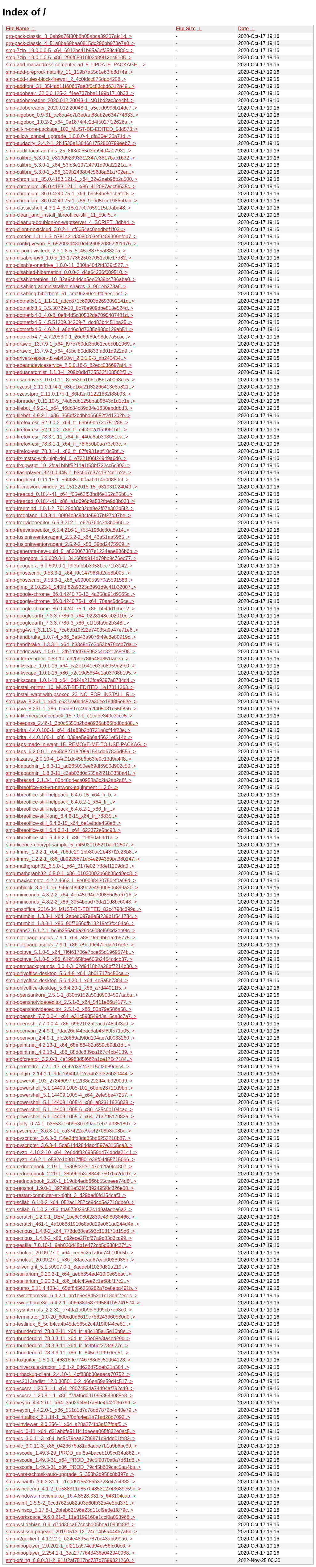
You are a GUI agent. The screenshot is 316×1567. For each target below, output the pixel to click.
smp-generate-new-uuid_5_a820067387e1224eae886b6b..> (72, 551)
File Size (186, 28)
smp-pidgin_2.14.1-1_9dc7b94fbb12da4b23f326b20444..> (69, 1073)
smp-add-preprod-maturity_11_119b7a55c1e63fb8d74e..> (69, 72)
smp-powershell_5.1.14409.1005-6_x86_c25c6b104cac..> (69, 1109)
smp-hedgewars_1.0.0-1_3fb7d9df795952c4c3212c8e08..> (70, 651)
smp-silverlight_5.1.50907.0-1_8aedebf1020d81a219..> (66, 1267)
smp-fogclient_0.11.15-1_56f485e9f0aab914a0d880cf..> (67, 479)
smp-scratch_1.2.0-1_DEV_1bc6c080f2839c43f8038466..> (70, 1217)
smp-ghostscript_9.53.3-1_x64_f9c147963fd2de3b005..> (68, 573)
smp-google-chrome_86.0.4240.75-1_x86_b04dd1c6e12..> (70, 608)
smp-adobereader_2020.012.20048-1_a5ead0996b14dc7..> (71, 107)
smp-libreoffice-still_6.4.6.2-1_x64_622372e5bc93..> (63, 830)
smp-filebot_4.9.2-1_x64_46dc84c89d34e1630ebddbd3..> (69, 408)
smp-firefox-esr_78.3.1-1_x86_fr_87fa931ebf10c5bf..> (65, 451)
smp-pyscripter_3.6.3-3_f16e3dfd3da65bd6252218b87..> (68, 1138)
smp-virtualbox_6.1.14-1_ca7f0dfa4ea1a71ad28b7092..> (68, 1417)
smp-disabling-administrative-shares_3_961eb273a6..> (66, 286)
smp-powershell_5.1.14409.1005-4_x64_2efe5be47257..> (69, 1095)
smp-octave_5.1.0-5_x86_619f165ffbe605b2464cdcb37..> (69, 959)
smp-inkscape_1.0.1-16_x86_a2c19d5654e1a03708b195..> (71, 672)
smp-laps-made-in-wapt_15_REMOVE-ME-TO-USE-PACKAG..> (76, 744)
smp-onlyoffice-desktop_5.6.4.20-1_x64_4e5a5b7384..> (67, 980)
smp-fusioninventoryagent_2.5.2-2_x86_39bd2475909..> (68, 544)
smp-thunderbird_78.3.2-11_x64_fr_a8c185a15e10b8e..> (68, 1331)
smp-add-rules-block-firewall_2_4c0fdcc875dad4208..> (66, 79)
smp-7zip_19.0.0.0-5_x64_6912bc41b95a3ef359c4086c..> (70, 50)
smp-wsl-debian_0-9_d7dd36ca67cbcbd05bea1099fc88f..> (70, 1524)
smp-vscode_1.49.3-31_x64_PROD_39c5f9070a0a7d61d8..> (73, 1460)
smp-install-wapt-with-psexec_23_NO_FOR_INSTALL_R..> (70, 694)
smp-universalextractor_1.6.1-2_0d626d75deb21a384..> (67, 1367)
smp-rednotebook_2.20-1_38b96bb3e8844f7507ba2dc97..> (71, 1173)
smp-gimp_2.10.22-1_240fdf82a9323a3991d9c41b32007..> (71, 587)
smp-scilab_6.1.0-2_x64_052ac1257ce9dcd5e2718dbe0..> (70, 1202)
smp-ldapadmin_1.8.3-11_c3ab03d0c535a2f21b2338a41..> (70, 773)
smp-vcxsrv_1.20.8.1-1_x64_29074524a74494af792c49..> (70, 1388)
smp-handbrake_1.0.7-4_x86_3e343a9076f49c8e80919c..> (71, 637)
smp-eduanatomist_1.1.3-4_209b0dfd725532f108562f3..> (69, 372)
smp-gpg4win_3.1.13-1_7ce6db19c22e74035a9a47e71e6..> (72, 630)
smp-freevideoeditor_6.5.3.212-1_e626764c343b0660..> (67, 522)
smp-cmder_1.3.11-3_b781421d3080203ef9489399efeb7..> (71, 236)
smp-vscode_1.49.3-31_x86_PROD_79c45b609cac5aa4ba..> (73, 1467)
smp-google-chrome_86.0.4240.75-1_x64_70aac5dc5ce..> (70, 601)
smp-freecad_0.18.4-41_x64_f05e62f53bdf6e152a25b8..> (69, 494)
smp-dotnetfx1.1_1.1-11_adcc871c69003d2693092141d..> (70, 301)
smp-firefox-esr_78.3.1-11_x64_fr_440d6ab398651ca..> (67, 436)
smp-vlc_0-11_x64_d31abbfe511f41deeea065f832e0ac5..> (70, 1431)
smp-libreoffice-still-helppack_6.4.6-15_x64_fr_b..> (61, 794)
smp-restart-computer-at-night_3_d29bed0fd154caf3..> (66, 1195)
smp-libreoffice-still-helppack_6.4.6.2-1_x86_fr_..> (60, 809)
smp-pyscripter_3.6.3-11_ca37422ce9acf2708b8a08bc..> (68, 1130)
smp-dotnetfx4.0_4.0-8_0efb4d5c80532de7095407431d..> (69, 315)
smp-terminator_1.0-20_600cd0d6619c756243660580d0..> (70, 1317)
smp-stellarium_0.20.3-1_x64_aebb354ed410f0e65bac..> (68, 1274)
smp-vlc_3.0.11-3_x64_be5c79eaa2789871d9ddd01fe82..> (70, 1438)
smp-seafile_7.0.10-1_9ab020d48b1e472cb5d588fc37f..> (68, 1245)
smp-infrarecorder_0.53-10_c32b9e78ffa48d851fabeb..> (67, 658)
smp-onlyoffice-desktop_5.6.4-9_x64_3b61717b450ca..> (67, 973)
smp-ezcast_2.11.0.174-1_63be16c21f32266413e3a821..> (70, 386)
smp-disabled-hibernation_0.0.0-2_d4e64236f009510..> (67, 272)
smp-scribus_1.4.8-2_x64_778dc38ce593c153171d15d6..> (70, 1231)
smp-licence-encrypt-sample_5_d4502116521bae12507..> (70, 844)
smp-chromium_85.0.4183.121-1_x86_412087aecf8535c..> (70, 186)
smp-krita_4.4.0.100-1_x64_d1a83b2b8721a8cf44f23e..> (68, 730)
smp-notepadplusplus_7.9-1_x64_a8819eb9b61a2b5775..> (70, 937)
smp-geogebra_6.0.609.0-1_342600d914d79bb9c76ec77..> (71, 558)
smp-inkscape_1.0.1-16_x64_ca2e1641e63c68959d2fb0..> (70, 665)
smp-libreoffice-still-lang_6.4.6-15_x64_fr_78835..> (61, 816)
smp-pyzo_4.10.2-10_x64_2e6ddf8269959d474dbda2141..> (71, 1152)
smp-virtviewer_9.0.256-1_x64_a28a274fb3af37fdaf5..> (66, 1424)
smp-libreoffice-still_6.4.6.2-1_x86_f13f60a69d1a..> (62, 837)
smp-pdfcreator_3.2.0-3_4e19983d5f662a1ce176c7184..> (69, 1059)
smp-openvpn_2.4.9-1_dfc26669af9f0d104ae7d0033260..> (70, 1038)
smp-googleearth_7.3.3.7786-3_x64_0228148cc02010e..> (69, 615)
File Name (17, 28)
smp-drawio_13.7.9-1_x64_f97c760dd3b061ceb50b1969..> (70, 344)
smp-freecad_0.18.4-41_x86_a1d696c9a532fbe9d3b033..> (70, 501)
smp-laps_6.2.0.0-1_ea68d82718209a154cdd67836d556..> (71, 751)
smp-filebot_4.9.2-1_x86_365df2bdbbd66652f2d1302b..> (68, 415)
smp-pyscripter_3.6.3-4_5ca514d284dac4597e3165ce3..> (69, 1145)
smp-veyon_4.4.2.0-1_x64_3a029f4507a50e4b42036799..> (71, 1402)
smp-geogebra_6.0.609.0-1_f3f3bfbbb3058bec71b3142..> (69, 565)
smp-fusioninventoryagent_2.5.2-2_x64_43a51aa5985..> (68, 537)
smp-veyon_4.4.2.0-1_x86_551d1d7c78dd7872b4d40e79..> (71, 1410)
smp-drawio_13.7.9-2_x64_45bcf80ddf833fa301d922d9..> (69, 351)
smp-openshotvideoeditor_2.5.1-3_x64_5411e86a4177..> (68, 1002)
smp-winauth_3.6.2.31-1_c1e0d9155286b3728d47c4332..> (70, 1481)
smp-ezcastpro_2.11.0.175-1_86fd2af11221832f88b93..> (68, 394)
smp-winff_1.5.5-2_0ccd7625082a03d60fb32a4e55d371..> (70, 1503)
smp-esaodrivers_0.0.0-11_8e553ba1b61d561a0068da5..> (70, 379)
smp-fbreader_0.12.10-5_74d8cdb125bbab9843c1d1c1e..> (70, 401)
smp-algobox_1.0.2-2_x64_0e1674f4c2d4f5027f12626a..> (69, 122)
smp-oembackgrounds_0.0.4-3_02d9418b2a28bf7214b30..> (72, 966)
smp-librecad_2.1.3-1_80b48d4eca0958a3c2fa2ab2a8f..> (68, 780)
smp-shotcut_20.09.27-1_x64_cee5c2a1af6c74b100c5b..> (69, 1252)
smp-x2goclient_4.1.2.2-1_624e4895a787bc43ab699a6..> (69, 1538)
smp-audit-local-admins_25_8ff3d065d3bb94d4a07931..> (68, 150)
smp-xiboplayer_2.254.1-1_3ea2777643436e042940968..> (70, 1553)
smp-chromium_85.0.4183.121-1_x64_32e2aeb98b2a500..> (72, 179)
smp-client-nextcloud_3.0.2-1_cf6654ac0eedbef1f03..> (65, 229)
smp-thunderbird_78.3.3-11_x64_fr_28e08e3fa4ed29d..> (68, 1338)
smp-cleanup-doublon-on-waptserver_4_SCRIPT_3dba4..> (70, 222)
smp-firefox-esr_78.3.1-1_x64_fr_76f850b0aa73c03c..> (66, 444)
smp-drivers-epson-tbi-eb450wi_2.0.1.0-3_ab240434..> (66, 358)
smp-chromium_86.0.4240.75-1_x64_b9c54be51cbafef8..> (70, 193)
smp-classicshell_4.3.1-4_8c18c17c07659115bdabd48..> (68, 207)
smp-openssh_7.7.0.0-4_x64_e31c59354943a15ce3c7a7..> (71, 1016)
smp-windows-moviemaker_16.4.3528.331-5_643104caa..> (71, 1495)
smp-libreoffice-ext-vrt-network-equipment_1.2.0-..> (62, 787)
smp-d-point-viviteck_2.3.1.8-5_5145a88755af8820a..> (66, 250)
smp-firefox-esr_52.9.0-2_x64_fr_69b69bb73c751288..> (67, 422)
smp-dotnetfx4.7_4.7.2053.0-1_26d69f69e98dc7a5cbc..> (68, 336)
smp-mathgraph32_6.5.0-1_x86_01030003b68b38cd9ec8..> (72, 873)
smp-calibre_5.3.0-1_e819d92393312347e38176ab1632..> (70, 157)
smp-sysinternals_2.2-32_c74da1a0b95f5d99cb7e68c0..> (69, 1309)
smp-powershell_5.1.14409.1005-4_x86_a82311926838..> (70, 1102)
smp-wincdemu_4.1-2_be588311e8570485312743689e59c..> (73, 1488)
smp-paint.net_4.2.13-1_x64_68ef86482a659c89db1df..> (68, 1045)
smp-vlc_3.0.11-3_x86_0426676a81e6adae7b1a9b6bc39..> (71, 1446)
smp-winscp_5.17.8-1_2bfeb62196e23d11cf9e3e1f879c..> (69, 1510)
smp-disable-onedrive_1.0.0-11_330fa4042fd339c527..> (67, 265)
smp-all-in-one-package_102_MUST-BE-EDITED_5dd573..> (72, 129)
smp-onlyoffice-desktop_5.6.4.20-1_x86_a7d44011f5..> (66, 988)
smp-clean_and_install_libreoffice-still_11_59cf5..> (61, 215)
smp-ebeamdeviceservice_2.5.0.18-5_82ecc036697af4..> (69, 365)
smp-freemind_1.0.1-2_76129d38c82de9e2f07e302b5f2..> (70, 508)
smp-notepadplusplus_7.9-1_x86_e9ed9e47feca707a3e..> (70, 944)
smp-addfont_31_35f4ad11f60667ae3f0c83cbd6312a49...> (70, 86)
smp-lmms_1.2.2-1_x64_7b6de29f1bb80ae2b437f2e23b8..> (71, 851)
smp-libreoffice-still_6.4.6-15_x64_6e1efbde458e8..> (63, 823)
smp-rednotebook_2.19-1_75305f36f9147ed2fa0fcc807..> (69, 1166)
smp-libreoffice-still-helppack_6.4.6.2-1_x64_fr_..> (60, 801)
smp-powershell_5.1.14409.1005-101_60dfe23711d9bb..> (69, 1088)
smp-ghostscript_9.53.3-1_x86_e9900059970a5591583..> (69, 580)
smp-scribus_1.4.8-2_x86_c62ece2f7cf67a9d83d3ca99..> (69, 1238)
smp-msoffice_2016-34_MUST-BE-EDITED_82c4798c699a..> (73, 909)
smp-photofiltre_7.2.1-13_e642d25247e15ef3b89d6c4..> (67, 1066)
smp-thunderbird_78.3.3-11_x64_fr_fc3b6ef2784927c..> (67, 1345)
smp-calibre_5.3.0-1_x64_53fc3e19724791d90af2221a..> (68, 165)
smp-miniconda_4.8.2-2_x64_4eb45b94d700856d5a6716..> (71, 894)
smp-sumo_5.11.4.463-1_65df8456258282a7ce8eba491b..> (72, 1288)
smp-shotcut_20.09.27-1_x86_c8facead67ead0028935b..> (70, 1259)
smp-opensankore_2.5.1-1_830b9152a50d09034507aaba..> (72, 995)
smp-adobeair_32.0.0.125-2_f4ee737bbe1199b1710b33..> (70, 93)
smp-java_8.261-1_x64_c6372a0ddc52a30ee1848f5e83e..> (71, 701)
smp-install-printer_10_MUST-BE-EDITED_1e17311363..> (70, 687)
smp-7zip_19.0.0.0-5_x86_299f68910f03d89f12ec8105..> (68, 57)
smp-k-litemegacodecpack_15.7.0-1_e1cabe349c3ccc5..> (69, 715)
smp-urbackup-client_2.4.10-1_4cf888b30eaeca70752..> (68, 1374)
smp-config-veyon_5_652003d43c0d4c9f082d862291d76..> (71, 243)
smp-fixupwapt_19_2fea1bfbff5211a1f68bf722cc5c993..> (68, 465)
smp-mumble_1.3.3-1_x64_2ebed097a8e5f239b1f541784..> (72, 916)
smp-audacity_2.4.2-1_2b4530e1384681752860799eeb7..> (71, 143)
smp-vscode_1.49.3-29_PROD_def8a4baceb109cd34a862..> (73, 1453)
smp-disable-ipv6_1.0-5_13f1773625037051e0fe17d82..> (68, 257)
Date (243, 28)
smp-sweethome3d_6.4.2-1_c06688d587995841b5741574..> (73, 1302)
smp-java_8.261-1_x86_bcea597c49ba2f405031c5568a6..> (71, 708)
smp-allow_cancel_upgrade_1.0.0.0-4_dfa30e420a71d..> (68, 136)
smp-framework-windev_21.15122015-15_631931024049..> (71, 486)
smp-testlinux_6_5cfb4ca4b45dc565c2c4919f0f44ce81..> (68, 1324)
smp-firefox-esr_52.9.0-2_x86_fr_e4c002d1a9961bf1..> (66, 429)
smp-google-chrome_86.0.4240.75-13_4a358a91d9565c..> (70, 594)
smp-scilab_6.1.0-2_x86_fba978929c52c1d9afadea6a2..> (69, 1209)
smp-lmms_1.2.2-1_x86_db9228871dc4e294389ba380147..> (73, 859)
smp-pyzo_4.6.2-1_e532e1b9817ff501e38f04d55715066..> (70, 1159)
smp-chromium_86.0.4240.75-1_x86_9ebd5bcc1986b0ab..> (71, 200)
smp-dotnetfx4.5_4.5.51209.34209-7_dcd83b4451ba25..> (69, 322)
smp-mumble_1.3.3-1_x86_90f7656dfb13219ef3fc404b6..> (70, 923)
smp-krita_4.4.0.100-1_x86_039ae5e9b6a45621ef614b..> (69, 737)
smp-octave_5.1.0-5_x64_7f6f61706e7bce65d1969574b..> (70, 952)
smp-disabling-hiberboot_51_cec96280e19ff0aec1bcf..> (66, 293)
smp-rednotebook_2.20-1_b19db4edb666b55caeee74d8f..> (71, 1181)
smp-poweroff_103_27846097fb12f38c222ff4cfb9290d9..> (69, 1080)
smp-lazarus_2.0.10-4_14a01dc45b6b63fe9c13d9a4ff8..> (68, 759)
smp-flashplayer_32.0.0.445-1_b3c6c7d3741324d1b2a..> (68, 472)
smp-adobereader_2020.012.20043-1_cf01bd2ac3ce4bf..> (70, 100)
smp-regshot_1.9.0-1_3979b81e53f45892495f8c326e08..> (70, 1188)
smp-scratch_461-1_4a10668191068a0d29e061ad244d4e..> (72, 1224)
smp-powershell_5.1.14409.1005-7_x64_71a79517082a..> (70, 1116)
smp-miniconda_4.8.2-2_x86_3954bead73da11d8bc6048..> (71, 901)
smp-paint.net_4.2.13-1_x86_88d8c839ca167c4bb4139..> (69, 1052)
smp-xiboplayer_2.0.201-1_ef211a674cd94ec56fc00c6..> (68, 1545)
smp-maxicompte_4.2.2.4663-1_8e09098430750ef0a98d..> (71, 880)
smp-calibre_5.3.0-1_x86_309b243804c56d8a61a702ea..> (70, 172)
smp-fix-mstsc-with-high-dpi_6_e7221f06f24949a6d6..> (66, 458)
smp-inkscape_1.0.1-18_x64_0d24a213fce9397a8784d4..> (70, 680)
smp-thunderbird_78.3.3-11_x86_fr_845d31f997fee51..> (67, 1352)
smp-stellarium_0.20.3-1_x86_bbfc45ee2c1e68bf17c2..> (67, 1281)
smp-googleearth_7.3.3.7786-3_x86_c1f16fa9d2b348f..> (67, 623)
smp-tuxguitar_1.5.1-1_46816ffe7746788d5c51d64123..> (68, 1359)
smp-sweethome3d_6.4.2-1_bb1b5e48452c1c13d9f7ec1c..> (72, 1295)
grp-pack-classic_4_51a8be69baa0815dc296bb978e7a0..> (70, 43)
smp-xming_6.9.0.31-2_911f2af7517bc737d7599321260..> (70, 1560)
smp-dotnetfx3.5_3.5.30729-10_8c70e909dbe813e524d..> (69, 308)
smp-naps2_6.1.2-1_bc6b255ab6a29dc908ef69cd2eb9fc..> (70, 930)
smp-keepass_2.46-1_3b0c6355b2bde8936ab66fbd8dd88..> (72, 723)
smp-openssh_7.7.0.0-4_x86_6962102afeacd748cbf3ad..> (70, 1023)
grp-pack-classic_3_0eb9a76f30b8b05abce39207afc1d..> (69, 36)
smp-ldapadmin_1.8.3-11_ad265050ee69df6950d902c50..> (71, 766)
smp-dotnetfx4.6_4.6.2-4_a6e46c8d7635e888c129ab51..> (69, 329)
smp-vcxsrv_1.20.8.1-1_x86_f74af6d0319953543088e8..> (69, 1395)
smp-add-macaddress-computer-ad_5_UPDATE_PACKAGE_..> (75, 64)
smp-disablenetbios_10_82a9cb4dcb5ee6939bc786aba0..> (70, 279)
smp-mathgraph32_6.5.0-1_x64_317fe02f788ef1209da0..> (70, 866)
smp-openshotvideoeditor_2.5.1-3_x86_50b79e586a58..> (68, 1009)
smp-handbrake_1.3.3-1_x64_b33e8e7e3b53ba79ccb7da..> (71, 644)
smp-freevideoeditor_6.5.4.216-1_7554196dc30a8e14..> (67, 530)
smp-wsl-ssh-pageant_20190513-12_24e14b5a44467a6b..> (71, 1531)
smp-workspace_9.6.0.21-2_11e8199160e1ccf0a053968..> (70, 1517)
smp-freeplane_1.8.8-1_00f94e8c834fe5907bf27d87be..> (68, 515)
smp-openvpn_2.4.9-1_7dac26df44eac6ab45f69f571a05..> (70, 1030)
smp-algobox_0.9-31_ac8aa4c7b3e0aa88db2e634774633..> (72, 115)
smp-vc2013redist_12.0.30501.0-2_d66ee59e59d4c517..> (69, 1381)
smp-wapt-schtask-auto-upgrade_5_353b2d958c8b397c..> (70, 1474)
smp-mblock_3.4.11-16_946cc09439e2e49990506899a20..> (72, 887)
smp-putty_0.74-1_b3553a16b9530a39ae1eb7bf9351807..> (71, 1123)
